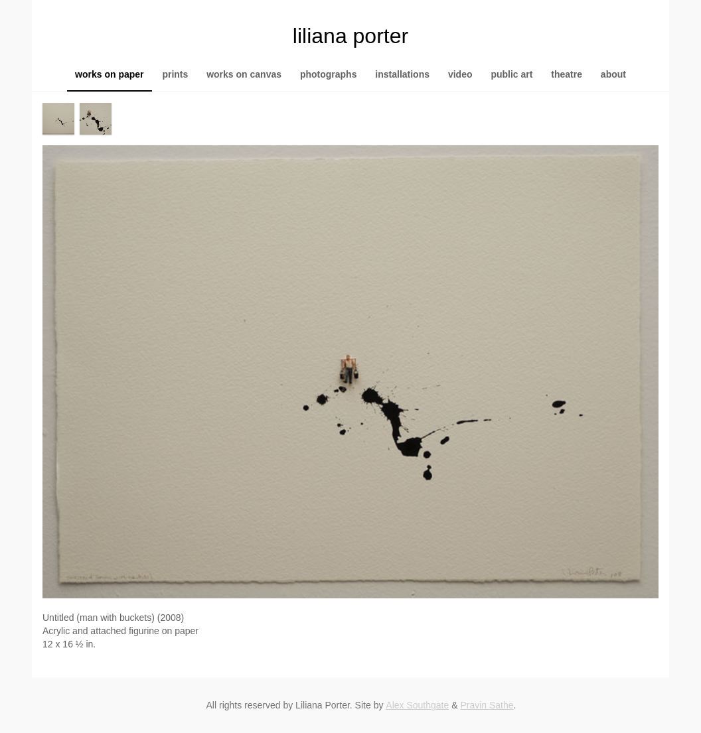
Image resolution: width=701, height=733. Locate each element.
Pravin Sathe (486, 705)
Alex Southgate (417, 705)
